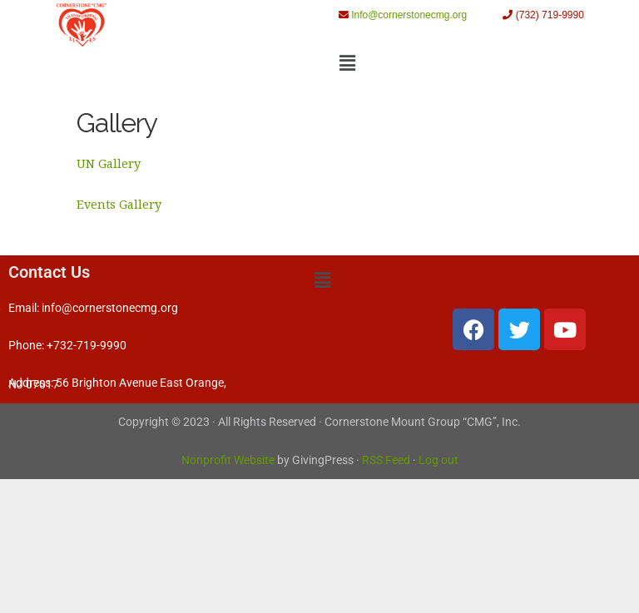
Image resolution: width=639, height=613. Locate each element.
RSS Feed (386, 460)
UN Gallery (109, 163)
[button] (347, 62)
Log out (438, 460)
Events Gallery (119, 204)
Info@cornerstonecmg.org (409, 15)
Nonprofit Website (228, 460)
